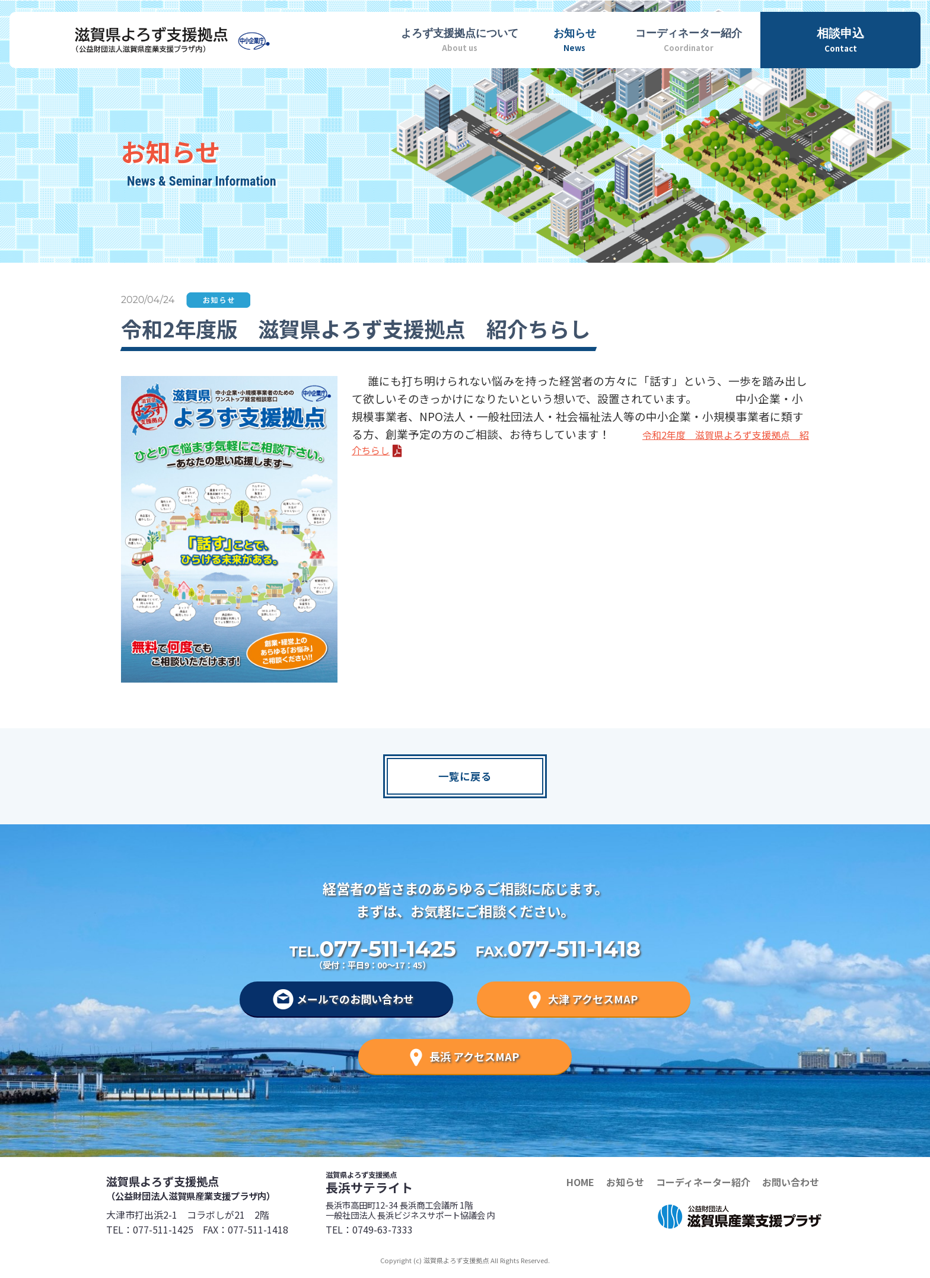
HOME (580, 1182)
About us (460, 38)
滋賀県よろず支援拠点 (216, 1187)
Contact (840, 39)
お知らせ (625, 1182)
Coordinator (688, 38)
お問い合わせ (790, 1182)
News (574, 38)
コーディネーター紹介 (703, 1182)
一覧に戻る (465, 776)
